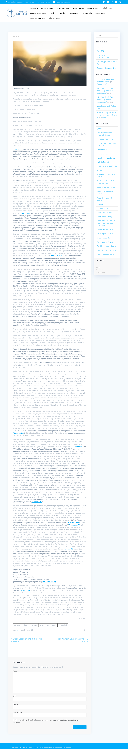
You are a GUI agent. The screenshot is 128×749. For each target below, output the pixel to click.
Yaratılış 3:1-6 (25, 213)
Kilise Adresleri (54, 18)
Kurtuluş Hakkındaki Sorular (106, 187)
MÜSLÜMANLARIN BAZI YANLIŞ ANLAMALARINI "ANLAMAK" (106, 223)
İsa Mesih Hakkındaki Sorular (107, 166)
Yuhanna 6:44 (73, 525)
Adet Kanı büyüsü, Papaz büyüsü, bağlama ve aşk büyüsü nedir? (105, 90)
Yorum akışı (99, 270)
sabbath (105, 117)
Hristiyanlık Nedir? (103, 154)
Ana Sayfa (34, 8)
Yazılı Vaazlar (78, 8)
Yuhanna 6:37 (18, 433)
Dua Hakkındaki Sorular (105, 139)
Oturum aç (99, 265)
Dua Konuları (100, 13)
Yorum (15, 671)
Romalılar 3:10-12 (49, 582)
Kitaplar (99, 170)
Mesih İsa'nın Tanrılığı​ (104, 217)
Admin (19, 630)
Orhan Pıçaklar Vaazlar (105, 234)
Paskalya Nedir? (46, 8)
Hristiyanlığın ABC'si (103, 150)
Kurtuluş (17, 625)
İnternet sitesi (17, 712)
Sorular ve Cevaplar (38, 13)
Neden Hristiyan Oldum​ (105, 230)
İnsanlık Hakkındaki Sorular (106, 158)
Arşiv (53, 13)
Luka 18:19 (25, 590)
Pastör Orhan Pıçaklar (48, 625)
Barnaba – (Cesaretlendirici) (106, 68)
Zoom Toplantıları (37, 18)
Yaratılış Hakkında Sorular (106, 254)
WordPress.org (100, 272)
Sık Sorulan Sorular (103, 238)
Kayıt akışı (98, 267)
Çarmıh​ (99, 128)
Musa (105, 108)
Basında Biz (74, 13)
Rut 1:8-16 (100, 51)
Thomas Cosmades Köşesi (106, 250)
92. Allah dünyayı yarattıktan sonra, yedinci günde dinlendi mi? (107, 114)
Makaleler (16, 36)
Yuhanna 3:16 (77, 446)
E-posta (16, 704)
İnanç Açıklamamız (63, 8)
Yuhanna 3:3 (37, 502)
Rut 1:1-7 (100, 47)
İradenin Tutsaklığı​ (103, 162)
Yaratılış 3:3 (68, 549)
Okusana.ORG (102, 84)
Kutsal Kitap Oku (93, 8)
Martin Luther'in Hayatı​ (105, 213)
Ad (14, 696)
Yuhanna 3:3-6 (18, 149)
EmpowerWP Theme (51, 747)
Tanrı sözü (63, 625)
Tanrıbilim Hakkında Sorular (106, 246)
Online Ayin (87, 13)
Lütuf (26, 625)
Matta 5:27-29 (56, 255)
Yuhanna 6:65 (73, 522)
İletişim (62, 13)
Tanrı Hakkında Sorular (105, 242)
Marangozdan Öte (103, 208)
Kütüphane (107, 8)
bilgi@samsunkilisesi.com (63, 2)
